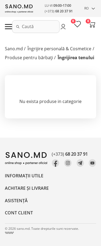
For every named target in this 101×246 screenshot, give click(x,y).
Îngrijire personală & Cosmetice (59, 49)
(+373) (59, 11)
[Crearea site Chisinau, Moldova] (9, 233)
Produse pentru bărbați (29, 58)
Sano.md (14, 49)
